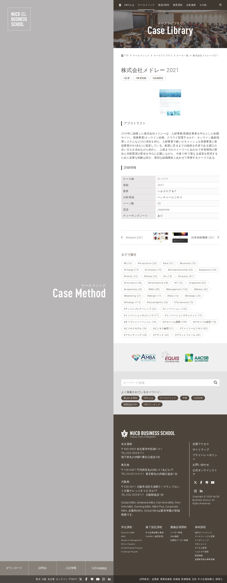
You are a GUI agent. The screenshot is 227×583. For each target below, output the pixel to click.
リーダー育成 (176, 532)
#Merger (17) (154, 296)
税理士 (219, 579)
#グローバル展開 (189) (174, 322)
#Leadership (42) (133, 289)
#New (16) (173, 296)
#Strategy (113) (132, 302)
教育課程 (177, 5)
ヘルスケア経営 (202, 552)
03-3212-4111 (135, 473)
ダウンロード (14, 567)
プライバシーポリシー (205, 457)
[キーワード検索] (166, 382)
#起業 (127, 78)
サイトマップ (201, 449)
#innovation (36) (133, 283)
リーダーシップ (202, 540)
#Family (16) (131, 276)
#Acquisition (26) (147, 263)
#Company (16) (153, 270)
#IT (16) (178, 283)
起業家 (155, 579)
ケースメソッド (146, 5)
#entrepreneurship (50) (180, 270)
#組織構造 (158, 78)
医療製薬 (186, 579)
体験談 (99, 568)
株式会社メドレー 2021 (205, 55)
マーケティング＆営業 (205, 536)
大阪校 (125, 481)
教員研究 (163, 4)
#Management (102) (177, 289)
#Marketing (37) (132, 296)
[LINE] (92, 579)
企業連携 (191, 5)
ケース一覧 (183, 55)
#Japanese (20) (197, 283)
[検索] (215, 382)
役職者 (176, 579)
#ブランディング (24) (135, 335)
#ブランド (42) (161, 335)
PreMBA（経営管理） (155, 536)
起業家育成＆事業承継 (205, 559)
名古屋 (51, 579)
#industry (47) (186, 276)
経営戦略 (199, 555)
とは (129, 4)
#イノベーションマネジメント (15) (183, 315)
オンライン (62, 579)
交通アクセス (201, 443)
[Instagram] (103, 579)
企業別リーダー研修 (179, 540)
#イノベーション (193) (174, 309)
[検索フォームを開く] (220, 5)
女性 (194, 579)
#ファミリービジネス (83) (194, 328)
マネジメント (201, 544)
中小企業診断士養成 (154, 532)
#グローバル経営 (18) (204, 322)
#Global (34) (150, 276)
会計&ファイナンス (203, 532)
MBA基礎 (174, 536)
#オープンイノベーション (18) (140, 322)
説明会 (42, 567)
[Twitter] (80, 579)
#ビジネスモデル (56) (135, 328)
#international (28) (158, 283)
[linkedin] (109, 579)
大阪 (44, 579)
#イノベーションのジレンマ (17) (141, 315)
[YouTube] (98, 579)
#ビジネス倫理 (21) (163, 328)
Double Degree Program (132, 548)
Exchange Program (129, 552)
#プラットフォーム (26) (188, 335)
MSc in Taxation (128, 544)
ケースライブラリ (163, 55)
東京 (38, 579)
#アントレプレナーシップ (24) (140, 309)
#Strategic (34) (193, 296)
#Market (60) (201, 289)
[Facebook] (86, 579)
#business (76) (188, 263)
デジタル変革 (201, 548)
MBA (123, 536)
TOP (124, 55)
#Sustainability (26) (157, 302)
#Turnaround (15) (183, 302)
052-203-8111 (135, 452)
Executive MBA (128, 532)
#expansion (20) (207, 270)
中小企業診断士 (206, 579)
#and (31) (168, 263)
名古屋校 (126, 443)
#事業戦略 (141, 78)
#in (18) (167, 276)
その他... (203, 5)
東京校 (125, 464)
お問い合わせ (201, 464)
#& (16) (128, 263)
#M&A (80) (154, 289)
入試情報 (70, 567)
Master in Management (131, 540)
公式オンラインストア (205, 472)
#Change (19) (131, 270)
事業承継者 (166, 579)
